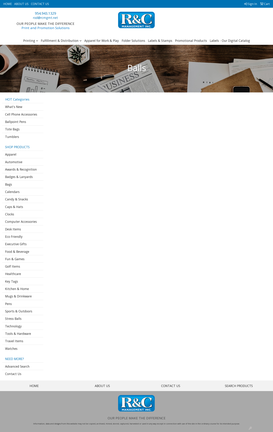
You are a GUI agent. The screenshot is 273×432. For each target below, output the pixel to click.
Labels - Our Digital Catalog (230, 40)
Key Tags (11, 281)
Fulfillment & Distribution (60, 40)
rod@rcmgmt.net (45, 18)
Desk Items (13, 229)
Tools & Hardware (18, 333)
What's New (13, 107)
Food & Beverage (17, 251)
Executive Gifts (16, 244)
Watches (11, 348)
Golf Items (12, 266)
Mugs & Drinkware (18, 296)
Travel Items (14, 341)
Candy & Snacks (16, 199)
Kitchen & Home (17, 289)
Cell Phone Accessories (21, 114)
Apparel (10, 154)
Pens (8, 304)
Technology (13, 326)
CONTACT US (40, 4)
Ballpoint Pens (15, 122)
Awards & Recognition (21, 169)
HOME (7, 4)
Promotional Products (191, 40)
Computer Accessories (21, 221)
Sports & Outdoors (18, 311)
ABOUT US (21, 4)
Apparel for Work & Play (101, 40)
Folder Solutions (133, 40)
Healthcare (13, 274)
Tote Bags (12, 129)
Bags (8, 184)
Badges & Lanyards (19, 177)
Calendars (12, 192)
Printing (29, 40)
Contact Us (13, 374)
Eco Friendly (14, 236)
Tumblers (12, 137)
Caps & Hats (14, 207)
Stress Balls (13, 318)
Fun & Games (14, 259)
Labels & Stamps (160, 40)
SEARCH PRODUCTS (239, 386)
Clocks (9, 214)
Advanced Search (17, 366)
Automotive (13, 162)
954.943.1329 (45, 13)
